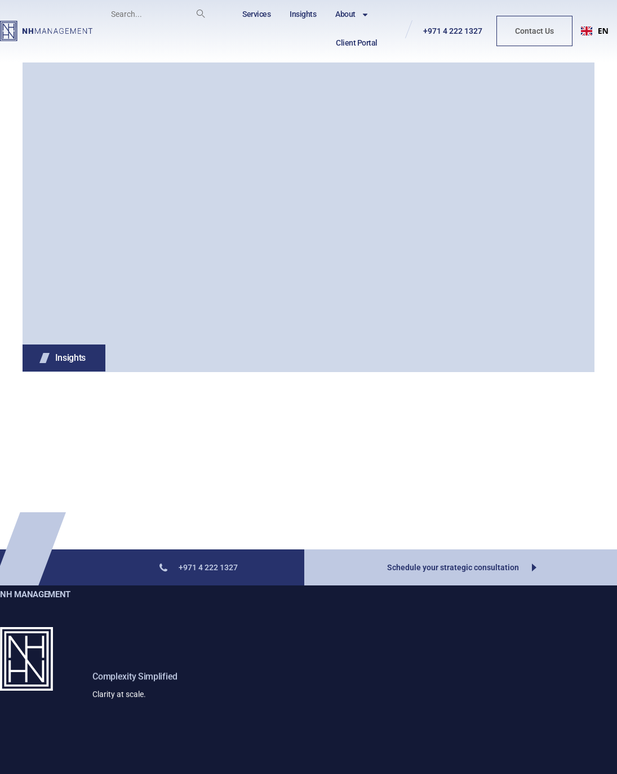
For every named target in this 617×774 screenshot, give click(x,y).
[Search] (200, 14)
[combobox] (594, 31)
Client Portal (357, 42)
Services (256, 14)
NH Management (35, 594)
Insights (303, 14)
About (352, 14)
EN (595, 30)
